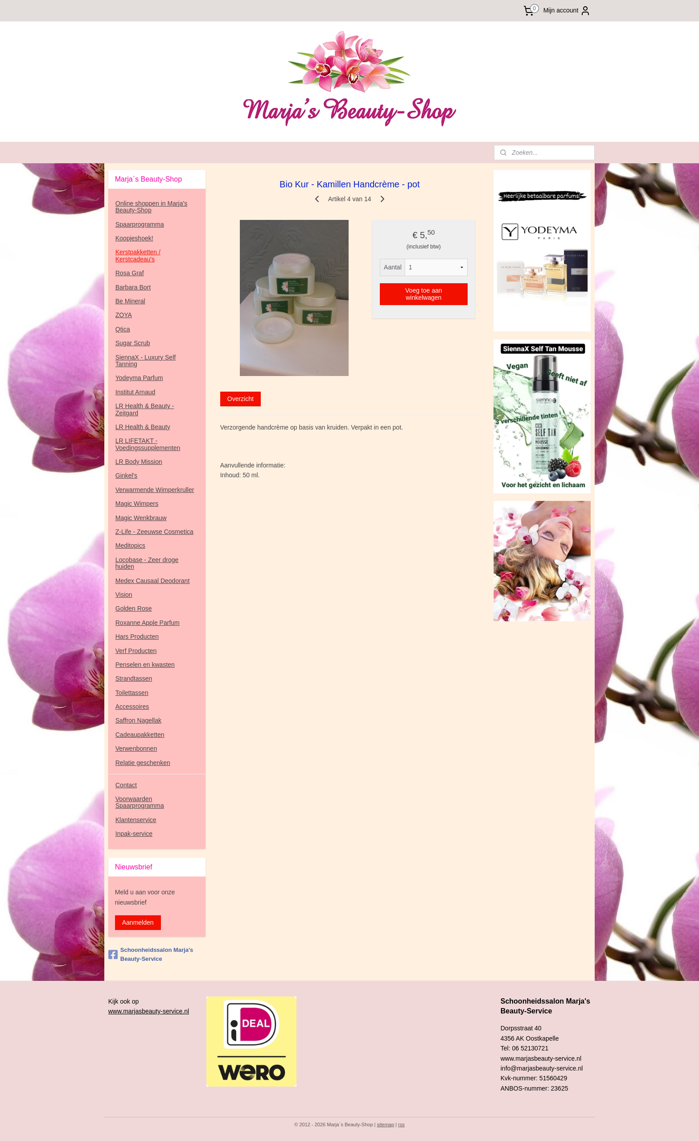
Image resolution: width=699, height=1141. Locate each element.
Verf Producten (136, 650)
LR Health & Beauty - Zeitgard (144, 409)
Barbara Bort (133, 287)
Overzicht (240, 398)
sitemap (386, 1124)
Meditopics (130, 545)
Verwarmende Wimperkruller (154, 489)
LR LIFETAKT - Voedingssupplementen (148, 444)
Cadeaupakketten (139, 734)
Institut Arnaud (135, 392)
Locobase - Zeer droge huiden (147, 563)
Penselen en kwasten (145, 664)
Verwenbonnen (136, 748)
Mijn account (567, 10)
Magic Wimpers (136, 503)
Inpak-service (133, 833)
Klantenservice (135, 819)
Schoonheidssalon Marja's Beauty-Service (150, 955)
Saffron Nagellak (138, 720)
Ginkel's (126, 475)
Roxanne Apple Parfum (147, 622)
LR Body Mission (138, 461)
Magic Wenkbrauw (141, 517)
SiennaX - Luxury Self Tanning (145, 361)
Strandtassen (133, 678)
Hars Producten (137, 636)
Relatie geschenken (142, 762)
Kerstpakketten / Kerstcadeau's (137, 255)
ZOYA (123, 314)
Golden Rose (133, 608)
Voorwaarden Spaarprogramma (139, 802)
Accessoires (132, 706)
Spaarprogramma (139, 224)
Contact (126, 785)
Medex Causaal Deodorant (152, 580)
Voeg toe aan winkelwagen (423, 294)
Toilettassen (131, 692)
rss (401, 1124)
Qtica (122, 329)
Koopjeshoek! (134, 238)
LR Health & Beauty (142, 426)
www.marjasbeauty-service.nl (148, 1011)
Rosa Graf (129, 273)
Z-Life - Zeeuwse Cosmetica (154, 531)
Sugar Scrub (132, 343)
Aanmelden (138, 922)
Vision (123, 594)
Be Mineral (130, 301)
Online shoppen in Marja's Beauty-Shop (151, 207)
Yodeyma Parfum (139, 377)
